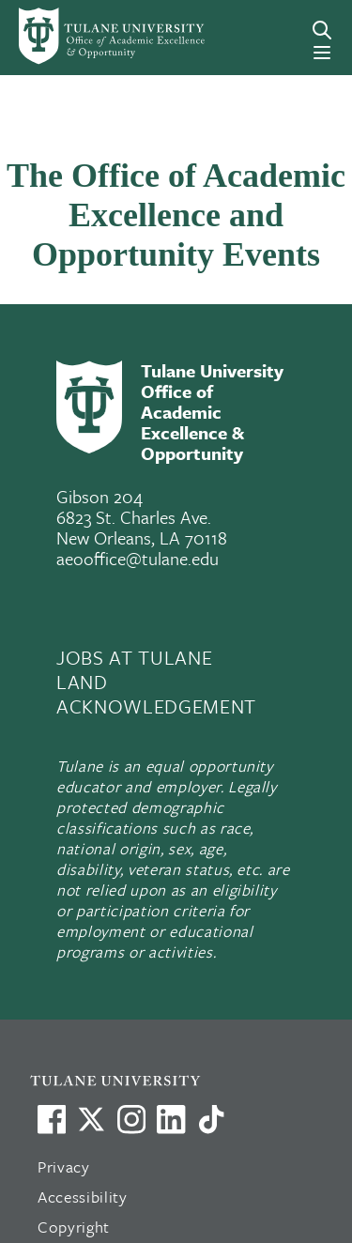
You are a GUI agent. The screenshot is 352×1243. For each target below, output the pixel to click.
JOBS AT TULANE (134, 657)
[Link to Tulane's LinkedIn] (171, 1119)
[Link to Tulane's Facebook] (131, 1119)
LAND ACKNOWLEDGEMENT (156, 694)
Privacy (64, 1166)
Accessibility (83, 1196)
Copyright (74, 1226)
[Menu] (322, 52)
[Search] (322, 30)
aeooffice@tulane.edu (137, 558)
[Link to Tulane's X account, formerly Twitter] (91, 1119)
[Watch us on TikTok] (211, 1119)
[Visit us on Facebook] (52, 1119)
